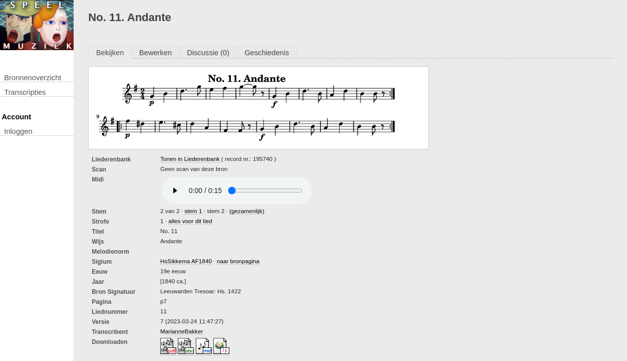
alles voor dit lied (190, 221)
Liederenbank (111, 159)
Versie (100, 321)
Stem (99, 211)
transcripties (25, 92)
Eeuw (99, 271)
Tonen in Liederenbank (190, 158)
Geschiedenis (266, 53)
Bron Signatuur (113, 291)
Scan (99, 169)
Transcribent (110, 331)
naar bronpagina (238, 261)
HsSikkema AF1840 (186, 261)
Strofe (100, 221)
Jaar (98, 281)
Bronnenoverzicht (32, 78)
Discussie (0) (208, 53)
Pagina (101, 301)
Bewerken (155, 53)
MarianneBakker (181, 331)
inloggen (18, 131)
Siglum (102, 261)
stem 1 (193, 211)
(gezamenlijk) (246, 211)
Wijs (98, 241)
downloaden (109, 341)
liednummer (110, 311)
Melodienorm (110, 251)
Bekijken (110, 53)
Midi (98, 179)
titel (98, 231)
